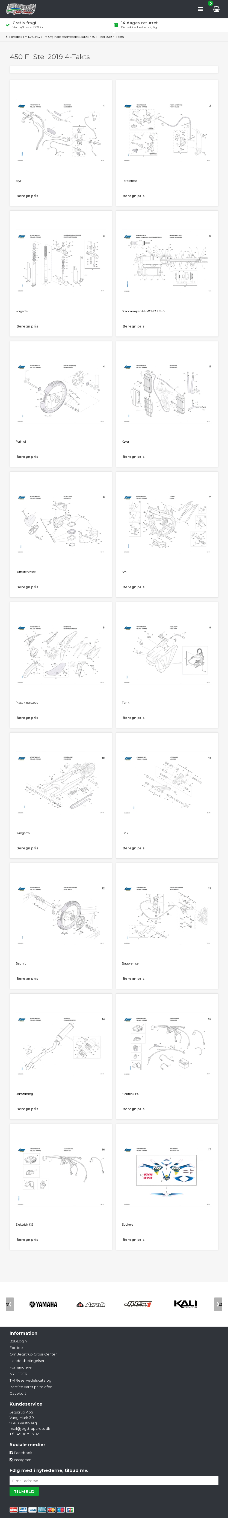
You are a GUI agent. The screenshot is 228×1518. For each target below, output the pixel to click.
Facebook (21, 1452)
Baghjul (21, 963)
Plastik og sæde (27, 703)
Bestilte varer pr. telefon (31, 1387)
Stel (124, 572)
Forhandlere (21, 1367)
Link (125, 833)
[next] (218, 1304)
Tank (125, 703)
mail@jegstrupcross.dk (30, 1428)
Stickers (127, 1224)
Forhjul (21, 441)
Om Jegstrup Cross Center (33, 1354)
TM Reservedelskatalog (30, 1380)
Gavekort (18, 1393)
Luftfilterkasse (26, 572)
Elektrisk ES (130, 1094)
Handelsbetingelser (27, 1360)
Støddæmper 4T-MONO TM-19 (143, 311)
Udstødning (24, 1094)
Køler (125, 441)
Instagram (20, 1460)
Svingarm (23, 833)
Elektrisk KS (24, 1224)
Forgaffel (22, 311)
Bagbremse (130, 963)
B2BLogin (18, 1341)
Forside (14, 37)
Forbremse (129, 181)
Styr (18, 181)
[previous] (10, 1304)
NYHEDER (18, 1374)
